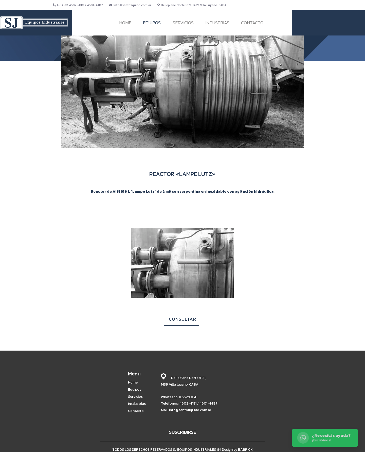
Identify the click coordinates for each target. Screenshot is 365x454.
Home (133, 382)
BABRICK (245, 449)
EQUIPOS (152, 22)
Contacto (136, 410)
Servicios (135, 396)
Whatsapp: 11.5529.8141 (179, 397)
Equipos (134, 389)
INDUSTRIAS (217, 22)
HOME (125, 22)
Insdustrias (137, 403)
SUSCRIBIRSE (182, 432)
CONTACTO (252, 22)
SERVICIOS (183, 22)
